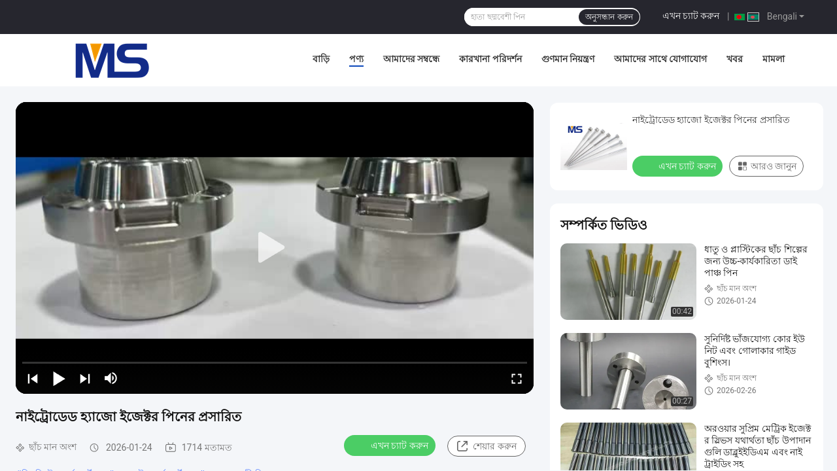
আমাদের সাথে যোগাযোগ (660, 59)
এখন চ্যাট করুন (691, 15)
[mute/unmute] (111, 378)
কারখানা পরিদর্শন (490, 59)
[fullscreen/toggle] (517, 378)
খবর (734, 59)
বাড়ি (321, 59)
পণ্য (356, 59)
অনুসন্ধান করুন (608, 17)
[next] (85, 378)
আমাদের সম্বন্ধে (411, 59)
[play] (274, 248)
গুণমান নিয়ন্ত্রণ (567, 59)
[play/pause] (59, 378)
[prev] (33, 378)
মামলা (773, 59)
